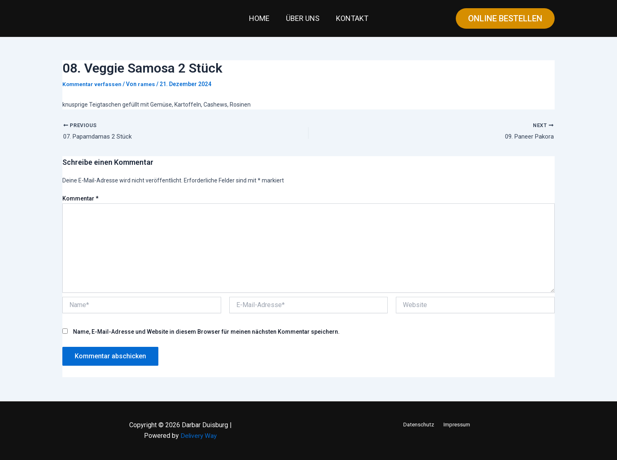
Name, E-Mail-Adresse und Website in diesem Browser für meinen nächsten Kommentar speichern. (206, 332)
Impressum (456, 424)
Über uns (303, 18)
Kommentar (80, 199)
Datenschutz (419, 424)
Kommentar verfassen (92, 84)
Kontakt (350, 18)
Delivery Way (198, 436)
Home (261, 18)
